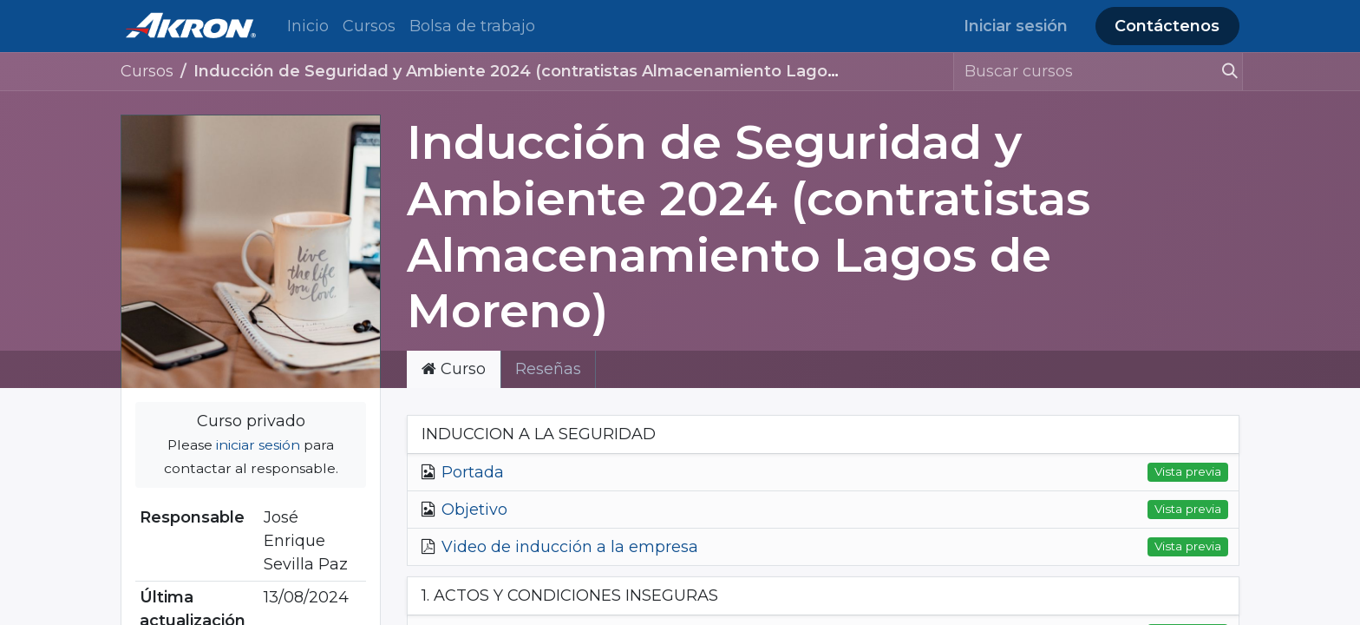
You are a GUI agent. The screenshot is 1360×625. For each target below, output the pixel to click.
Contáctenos (1167, 26)
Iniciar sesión (1016, 26)
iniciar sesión (258, 445)
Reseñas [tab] (548, 368)
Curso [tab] (454, 368)
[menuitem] (308, 26)
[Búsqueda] (1222, 71)
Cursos (147, 71)
